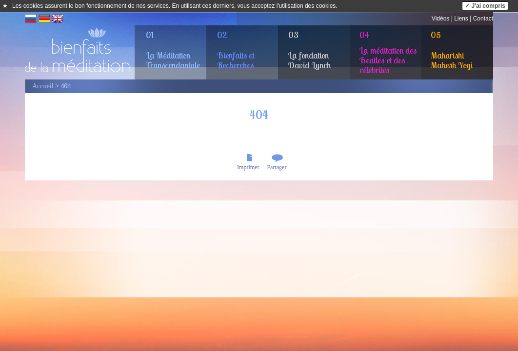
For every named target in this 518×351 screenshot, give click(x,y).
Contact (483, 18)
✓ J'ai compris (485, 5)
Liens (461, 18)
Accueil (43, 86)
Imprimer (248, 167)
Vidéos (440, 18)
